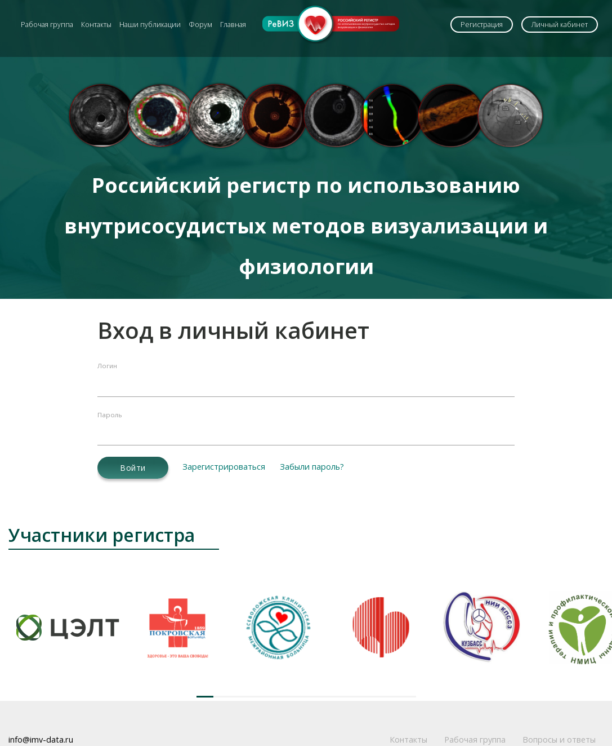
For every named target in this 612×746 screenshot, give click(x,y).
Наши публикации (150, 24)
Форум (200, 24)
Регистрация (482, 24)
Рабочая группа (47, 24)
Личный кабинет (559, 24)
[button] (204, 697)
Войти (133, 467)
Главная (233, 24)
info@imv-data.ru (40, 739)
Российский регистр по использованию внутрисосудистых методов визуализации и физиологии (306, 225)
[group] (68, 627)
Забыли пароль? (312, 466)
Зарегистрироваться (223, 466)
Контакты (96, 24)
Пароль (109, 414)
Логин (107, 365)
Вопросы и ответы (559, 739)
